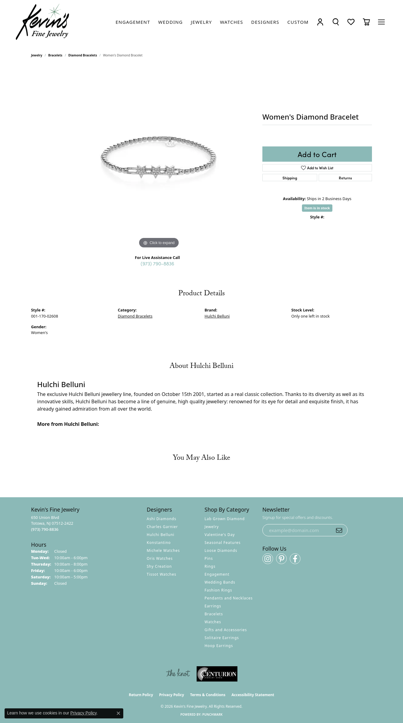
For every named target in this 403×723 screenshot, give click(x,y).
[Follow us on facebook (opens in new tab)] (295, 558)
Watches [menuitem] (213, 621)
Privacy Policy (171, 694)
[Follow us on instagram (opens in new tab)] (267, 558)
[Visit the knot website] (178, 674)
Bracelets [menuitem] (214, 614)
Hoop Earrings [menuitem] (219, 645)
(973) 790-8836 (157, 263)
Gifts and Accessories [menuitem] (226, 629)
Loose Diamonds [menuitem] (221, 550)
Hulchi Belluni (217, 316)
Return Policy (141, 694)
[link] (133, 22)
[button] (320, 22)
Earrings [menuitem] (213, 606)
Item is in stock (317, 208)
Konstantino (159, 542)
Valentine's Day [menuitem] (220, 534)
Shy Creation (159, 566)
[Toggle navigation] (381, 22)
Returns (345, 177)
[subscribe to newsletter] (339, 530)
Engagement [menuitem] (217, 574)
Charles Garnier (162, 526)
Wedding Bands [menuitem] (220, 582)
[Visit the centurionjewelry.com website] (217, 674)
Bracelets (55, 55)
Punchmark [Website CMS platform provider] (212, 714)
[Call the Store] (44, 529)
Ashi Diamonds (161, 518)
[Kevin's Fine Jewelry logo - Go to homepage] (42, 22)
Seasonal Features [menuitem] (223, 542)
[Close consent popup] (118, 713)
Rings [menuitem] (210, 566)
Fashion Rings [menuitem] (218, 590)
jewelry (36, 55)
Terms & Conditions (208, 694)
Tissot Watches (161, 574)
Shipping (289, 177)
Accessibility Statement (252, 694)
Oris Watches (160, 558)
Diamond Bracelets (82, 55)
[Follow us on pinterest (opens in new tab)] (281, 558)
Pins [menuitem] (209, 558)
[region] (159, 158)
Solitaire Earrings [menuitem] (222, 637)
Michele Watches (163, 550)
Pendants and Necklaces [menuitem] (229, 598)
